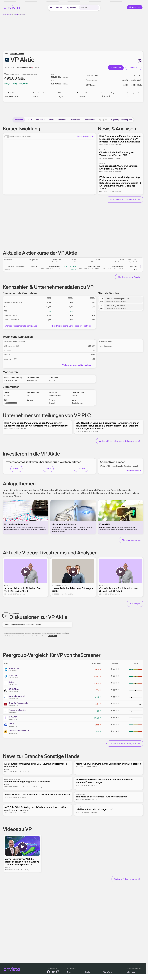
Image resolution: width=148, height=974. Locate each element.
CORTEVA (13, 675)
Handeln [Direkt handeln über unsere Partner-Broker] (133, 67)
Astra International (17, 696)
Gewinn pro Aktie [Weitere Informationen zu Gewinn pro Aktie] (82, 93)
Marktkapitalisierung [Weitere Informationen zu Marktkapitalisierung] (11, 93)
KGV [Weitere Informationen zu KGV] (59, 93)
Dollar (87, 972)
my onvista (71, 7)
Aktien (16, 14)
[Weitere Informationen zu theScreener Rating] (105, 96)
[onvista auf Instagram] (57, 972)
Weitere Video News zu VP (127, 879)
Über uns (131, 972)
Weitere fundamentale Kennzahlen (22, 325)
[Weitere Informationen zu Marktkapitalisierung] (12, 96)
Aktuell (59, 7)
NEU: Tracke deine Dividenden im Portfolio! (72, 325)
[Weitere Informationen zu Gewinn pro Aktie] (81, 96)
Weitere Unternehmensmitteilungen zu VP (120, 441)
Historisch (75, 119)
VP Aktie (22, 14)
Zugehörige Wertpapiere (121, 119)
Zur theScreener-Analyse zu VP (125, 743)
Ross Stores (14, 668)
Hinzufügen (116, 67)
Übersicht (19, 119)
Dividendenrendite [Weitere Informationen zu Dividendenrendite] (39, 93)
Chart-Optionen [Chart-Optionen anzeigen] (85, 136)
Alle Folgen (135, 603)
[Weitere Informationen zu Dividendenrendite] (35, 96)
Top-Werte (107, 972)
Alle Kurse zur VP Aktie (129, 277)
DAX (69, 972)
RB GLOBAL (14, 689)
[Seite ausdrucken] (139, 61)
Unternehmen (89, 119)
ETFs (48, 468)
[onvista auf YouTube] (53, 972)
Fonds (16, 468)
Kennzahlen (63, 119)
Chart (29, 119)
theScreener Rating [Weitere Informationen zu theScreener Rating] (107, 93)
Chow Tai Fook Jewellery (19, 703)
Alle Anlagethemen (131, 540)
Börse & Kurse (7, 14)
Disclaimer (52, 635)
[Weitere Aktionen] (140, 266)
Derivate (81, 468)
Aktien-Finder (133, 470)
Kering (11, 682)
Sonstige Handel (17, 53)
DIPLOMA (13, 717)
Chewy (11, 724)
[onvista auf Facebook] (48, 972)
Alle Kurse (40, 119)
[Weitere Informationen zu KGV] (60, 96)
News (51, 119)
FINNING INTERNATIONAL (20, 730)
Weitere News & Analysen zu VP (125, 199)
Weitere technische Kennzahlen (77, 365)
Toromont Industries (17, 710)
